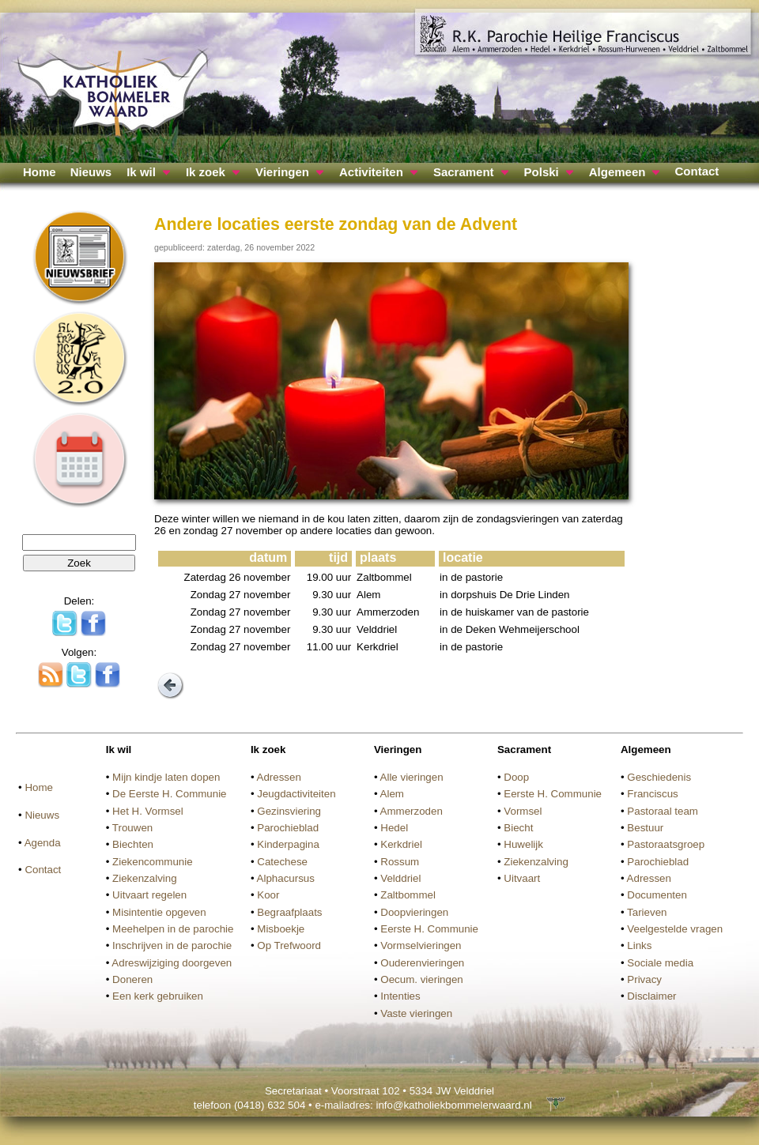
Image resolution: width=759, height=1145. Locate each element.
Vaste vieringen (416, 1013)
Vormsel (523, 811)
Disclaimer (651, 996)
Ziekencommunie (152, 862)
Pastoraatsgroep (665, 844)
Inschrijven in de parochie (172, 945)
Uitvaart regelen (149, 895)
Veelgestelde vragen (675, 929)
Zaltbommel (408, 895)
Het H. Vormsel (147, 811)
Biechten (132, 844)
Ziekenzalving (144, 878)
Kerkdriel (401, 844)
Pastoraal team (662, 811)
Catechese (282, 862)
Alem (392, 794)
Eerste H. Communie (429, 929)
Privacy (644, 979)
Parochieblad (288, 828)
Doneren (132, 979)
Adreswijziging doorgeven (171, 963)
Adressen (279, 777)
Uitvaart (522, 878)
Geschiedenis (659, 777)
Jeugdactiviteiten (296, 794)
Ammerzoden (411, 811)
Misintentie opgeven (159, 912)
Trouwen (132, 828)
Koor (268, 895)
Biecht (518, 828)
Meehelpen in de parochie (172, 929)
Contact (696, 171)
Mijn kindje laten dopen (166, 777)
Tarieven (646, 912)
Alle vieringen (412, 777)
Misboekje (280, 929)
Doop (516, 777)
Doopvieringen (414, 912)
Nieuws (91, 172)
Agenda (43, 843)
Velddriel (400, 878)
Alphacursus (286, 878)
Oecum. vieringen (421, 979)
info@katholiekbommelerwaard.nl (453, 1105)
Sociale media (660, 963)
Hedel (394, 828)
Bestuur (645, 828)
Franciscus (652, 794)
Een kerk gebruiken (157, 996)
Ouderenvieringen (422, 963)
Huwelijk (523, 844)
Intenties (400, 996)
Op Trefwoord (289, 945)
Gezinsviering (289, 811)
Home (39, 172)
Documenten (657, 895)
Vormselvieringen (420, 945)
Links (639, 945)
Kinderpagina (288, 844)
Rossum (399, 862)
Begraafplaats (289, 912)
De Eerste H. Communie (169, 794)
